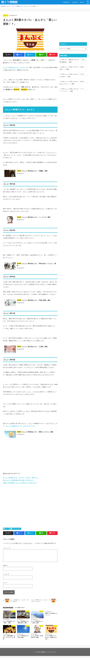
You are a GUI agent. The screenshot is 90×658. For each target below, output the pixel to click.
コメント (6, 548)
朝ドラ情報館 (9, 2)
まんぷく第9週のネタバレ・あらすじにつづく (20, 426)
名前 (5, 567)
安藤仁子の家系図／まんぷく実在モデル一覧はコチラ (20, 482)
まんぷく (82, 2)
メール (6, 576)
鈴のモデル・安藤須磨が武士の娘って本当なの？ (18, 480)
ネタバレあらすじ (16, 528)
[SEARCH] (88, 2)
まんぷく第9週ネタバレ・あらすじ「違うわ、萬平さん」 (21, 477)
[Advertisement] (30, 456)
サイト (5, 585)
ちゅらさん (75, 2)
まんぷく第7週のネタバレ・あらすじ (14, 67)
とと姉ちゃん (66, 2)
